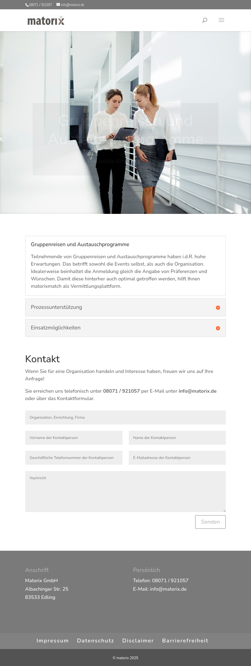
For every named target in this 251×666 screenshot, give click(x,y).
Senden (210, 522)
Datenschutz (95, 640)
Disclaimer (138, 640)
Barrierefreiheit (185, 640)
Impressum (52, 640)
